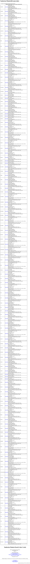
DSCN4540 (6, 72)
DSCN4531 (6, 171)
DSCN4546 (6, 26)
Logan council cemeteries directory (15, 553)
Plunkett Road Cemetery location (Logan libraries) (15, 554)
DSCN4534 (6, 11)
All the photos (15, 560)
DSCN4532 (6, 98)
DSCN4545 (6, 51)
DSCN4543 (6, 69)
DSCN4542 (6, 87)
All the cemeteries (15, 561)
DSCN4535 (6, 15)
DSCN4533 (6, 56)
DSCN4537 (6, 376)
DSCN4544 (6, 20)
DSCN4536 (6, 113)
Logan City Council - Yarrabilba (15, 555)
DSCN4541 (6, 122)
